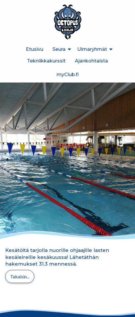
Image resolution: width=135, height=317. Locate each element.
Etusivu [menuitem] (34, 49)
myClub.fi (68, 74)
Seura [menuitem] (59, 49)
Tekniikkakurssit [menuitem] (46, 61)
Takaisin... (19, 276)
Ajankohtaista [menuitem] (91, 61)
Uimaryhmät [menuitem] (92, 49)
